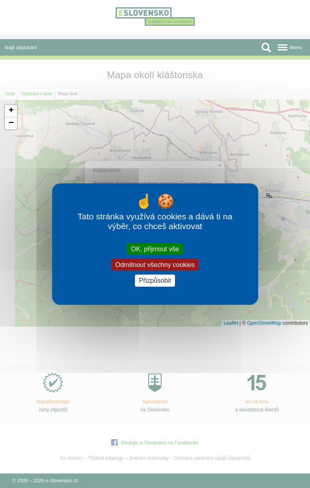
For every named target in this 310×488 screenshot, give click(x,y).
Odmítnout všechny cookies (155, 264)
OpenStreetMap (264, 323)
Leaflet (231, 323)
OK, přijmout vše (155, 249)
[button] (11, 111)
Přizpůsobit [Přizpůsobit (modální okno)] (155, 280)
